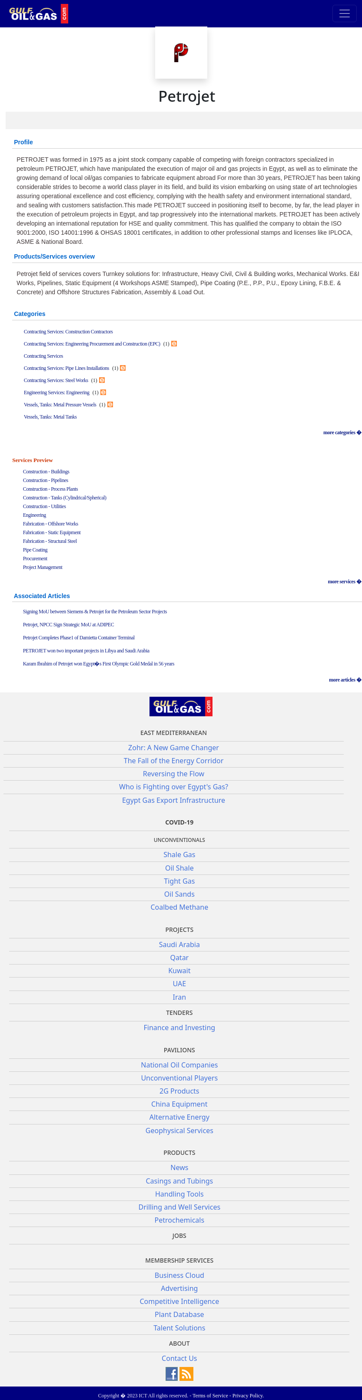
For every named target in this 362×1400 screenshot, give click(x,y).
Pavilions (179, 1050)
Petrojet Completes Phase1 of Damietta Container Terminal (79, 638)
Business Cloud (179, 1275)
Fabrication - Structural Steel (50, 541)
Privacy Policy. (248, 1396)
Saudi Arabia (179, 944)
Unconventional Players (179, 1078)
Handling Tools (179, 1194)
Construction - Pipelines (45, 480)
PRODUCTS (179, 1152)
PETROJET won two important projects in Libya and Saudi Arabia (86, 651)
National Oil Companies (179, 1065)
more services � (344, 582)
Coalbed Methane (179, 907)
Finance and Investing (179, 1027)
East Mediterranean (173, 732)
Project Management (43, 567)
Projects (179, 929)
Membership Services (179, 1260)
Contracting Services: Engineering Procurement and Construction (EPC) (92, 344)
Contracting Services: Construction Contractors (68, 332)
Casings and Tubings (179, 1181)
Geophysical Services (179, 1130)
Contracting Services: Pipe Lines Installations (66, 368)
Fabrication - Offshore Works (50, 524)
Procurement (35, 558)
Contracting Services (43, 356)
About (179, 1343)
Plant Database (179, 1314)
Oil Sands (179, 894)
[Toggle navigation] (344, 13)
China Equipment (179, 1104)
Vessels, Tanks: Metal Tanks (50, 417)
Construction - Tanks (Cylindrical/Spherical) (64, 498)
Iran (179, 997)
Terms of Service (210, 1396)
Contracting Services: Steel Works (56, 380)
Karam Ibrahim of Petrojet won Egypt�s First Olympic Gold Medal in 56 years (98, 664)
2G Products (179, 1091)
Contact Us (179, 1358)
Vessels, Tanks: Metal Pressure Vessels (60, 405)
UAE (179, 983)
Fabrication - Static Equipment (52, 532)
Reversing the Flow (173, 773)
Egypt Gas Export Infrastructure (173, 800)
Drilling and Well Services (180, 1207)
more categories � (342, 432)
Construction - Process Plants (50, 489)
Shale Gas (179, 854)
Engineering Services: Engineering (57, 392)
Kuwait (179, 970)
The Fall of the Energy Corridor (174, 760)
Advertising (179, 1288)
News (179, 1167)
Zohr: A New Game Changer (173, 747)
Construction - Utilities (44, 506)
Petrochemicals (180, 1220)
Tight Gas (179, 881)
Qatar (179, 957)
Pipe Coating (35, 550)
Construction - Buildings (46, 472)
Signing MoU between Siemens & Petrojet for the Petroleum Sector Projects (95, 612)
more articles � (345, 680)
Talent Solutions (179, 1328)
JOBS (179, 1235)
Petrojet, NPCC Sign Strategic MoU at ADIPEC (68, 625)
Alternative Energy (179, 1117)
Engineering (34, 515)
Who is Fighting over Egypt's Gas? (173, 786)
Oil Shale (179, 868)
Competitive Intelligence (179, 1301)
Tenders (179, 1012)
